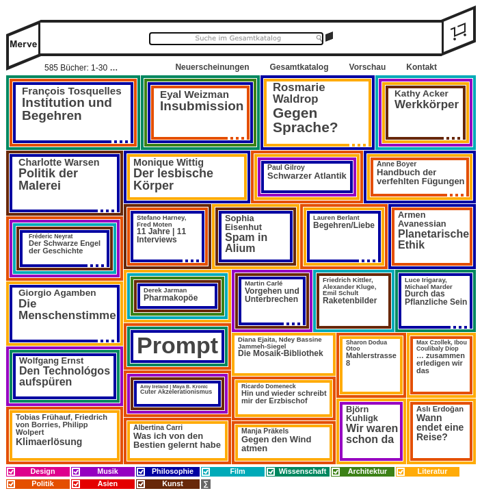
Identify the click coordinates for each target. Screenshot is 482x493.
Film (237, 471)
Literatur (433, 471)
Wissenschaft (303, 471)
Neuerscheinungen (212, 67)
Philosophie (172, 471)
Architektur (368, 471)
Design (43, 471)
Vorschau (367, 67)
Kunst (172, 483)
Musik (107, 471)
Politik (42, 483)
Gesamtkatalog (298, 67)
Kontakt (421, 67)
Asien (108, 483)
